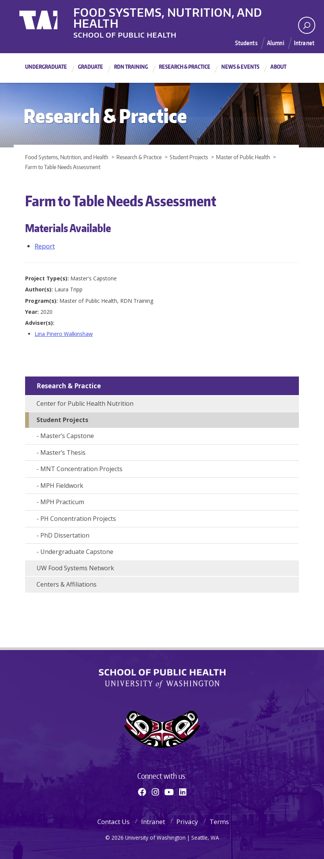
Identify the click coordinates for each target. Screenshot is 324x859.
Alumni (275, 43)
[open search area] (306, 25)
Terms (219, 821)
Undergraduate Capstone (76, 551)
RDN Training (131, 66)
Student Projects (62, 420)
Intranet (304, 43)
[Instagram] (155, 791)
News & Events (240, 66)
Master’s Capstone (67, 436)
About (278, 66)
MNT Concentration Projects (81, 469)
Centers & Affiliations (67, 584)
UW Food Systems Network (75, 568)
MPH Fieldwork (61, 485)
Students (246, 43)
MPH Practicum (62, 502)
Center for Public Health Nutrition (85, 403)
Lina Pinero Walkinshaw (64, 333)
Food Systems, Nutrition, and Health (190, 11)
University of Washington (50, 17)
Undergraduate (46, 66)
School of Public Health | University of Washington (162, 678)
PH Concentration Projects (78, 518)
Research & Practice (184, 66)
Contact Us (113, 821)
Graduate (90, 66)
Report (45, 246)
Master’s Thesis (63, 452)
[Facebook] (142, 791)
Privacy (187, 821)
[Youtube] (169, 791)
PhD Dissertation (64, 535)
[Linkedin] (182, 791)
